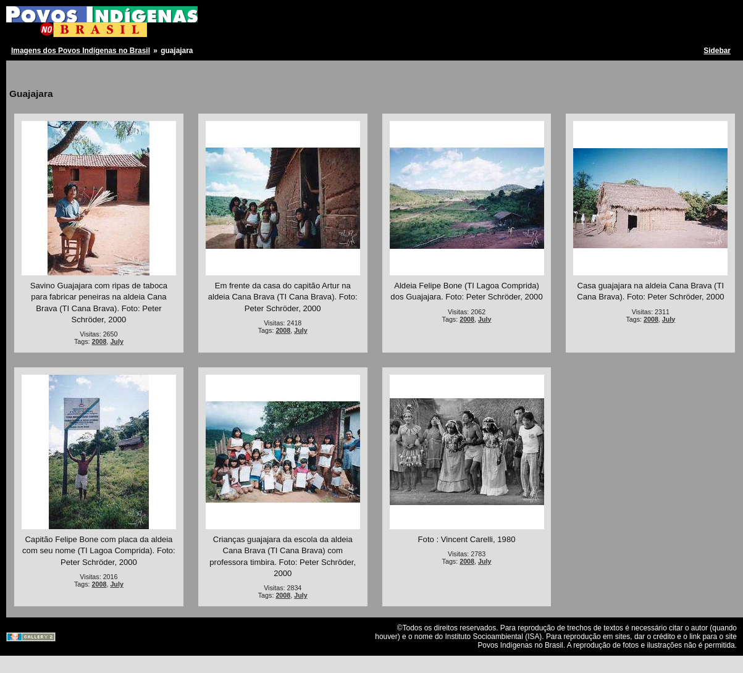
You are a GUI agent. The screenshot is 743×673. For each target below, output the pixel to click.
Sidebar (717, 50)
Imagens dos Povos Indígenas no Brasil (80, 50)
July (116, 341)
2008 (99, 341)
